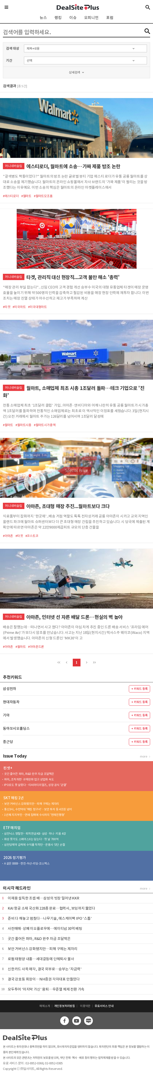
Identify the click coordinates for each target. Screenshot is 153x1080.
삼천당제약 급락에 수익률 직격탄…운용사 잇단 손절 (34, 844)
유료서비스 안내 (104, 1006)
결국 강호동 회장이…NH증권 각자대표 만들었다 (44, 979)
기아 (6, 715)
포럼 (109, 17)
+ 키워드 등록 (139, 689)
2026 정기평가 (14, 857)
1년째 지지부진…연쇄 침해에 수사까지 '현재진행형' (34, 814)
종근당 (8, 741)
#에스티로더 (11, 196)
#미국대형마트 (37, 307)
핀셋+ (7, 768)
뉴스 (43, 17)
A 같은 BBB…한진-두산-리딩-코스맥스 (27, 863)
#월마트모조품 (43, 196)
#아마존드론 (36, 647)
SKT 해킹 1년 (13, 798)
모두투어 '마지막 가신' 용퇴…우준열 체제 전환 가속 (46, 989)
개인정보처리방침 (64, 1006)
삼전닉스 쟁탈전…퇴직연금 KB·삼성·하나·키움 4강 (35, 833)
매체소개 (44, 1006)
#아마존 (8, 536)
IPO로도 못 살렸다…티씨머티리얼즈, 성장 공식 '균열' (35, 784)
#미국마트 (19, 307)
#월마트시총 (23, 425)
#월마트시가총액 (44, 425)
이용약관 (85, 1006)
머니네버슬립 (13, 166)
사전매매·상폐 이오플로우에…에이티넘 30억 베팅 (45, 928)
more (143, 756)
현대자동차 (11, 702)
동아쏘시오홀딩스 (16, 728)
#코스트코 (31, 536)
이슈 (73, 17)
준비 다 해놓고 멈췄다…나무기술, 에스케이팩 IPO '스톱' (50, 918)
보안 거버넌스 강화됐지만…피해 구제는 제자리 (31, 803)
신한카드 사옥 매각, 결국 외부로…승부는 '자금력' (44, 969)
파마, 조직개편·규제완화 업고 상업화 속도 (29, 779)
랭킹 (58, 17)
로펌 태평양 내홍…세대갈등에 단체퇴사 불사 (41, 959)
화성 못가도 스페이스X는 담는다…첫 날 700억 (31, 839)
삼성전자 (9, 688)
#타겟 (6, 307)
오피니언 (91, 17)
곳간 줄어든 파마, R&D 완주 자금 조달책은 (29, 773)
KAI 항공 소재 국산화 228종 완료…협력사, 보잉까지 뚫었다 (51, 908)
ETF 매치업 (12, 828)
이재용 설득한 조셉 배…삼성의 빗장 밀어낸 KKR (43, 898)
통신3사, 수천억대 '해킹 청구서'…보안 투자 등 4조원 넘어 (38, 809)
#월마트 (26, 196)
